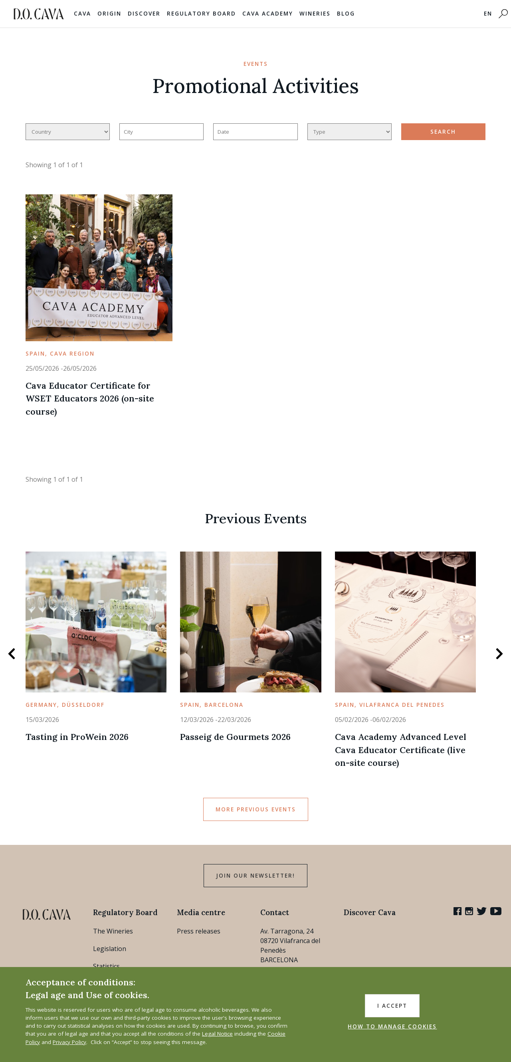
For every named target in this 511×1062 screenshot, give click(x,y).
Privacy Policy (69, 1042)
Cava (82, 13)
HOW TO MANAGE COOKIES (392, 1026)
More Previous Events (256, 809)
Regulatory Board (201, 13)
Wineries (315, 13)
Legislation (109, 948)
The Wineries (113, 931)
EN (488, 13)
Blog (346, 13)
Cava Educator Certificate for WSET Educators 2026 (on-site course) (90, 398)
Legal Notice (217, 1033)
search (443, 131)
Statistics (106, 966)
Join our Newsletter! (255, 875)
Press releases (198, 931)
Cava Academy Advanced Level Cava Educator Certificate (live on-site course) (400, 749)
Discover (144, 13)
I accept (392, 1005)
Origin (109, 13)
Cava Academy (267, 13)
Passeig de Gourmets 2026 (235, 736)
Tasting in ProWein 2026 (77, 736)
